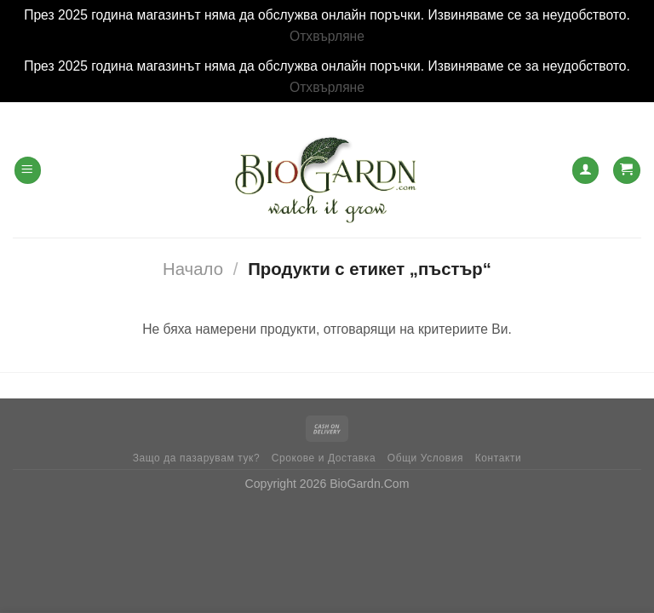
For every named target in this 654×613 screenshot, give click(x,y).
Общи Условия (425, 458)
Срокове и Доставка (324, 458)
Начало (193, 269)
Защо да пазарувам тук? (197, 458)
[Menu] (27, 170)
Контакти (498, 458)
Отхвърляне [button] (327, 36)
